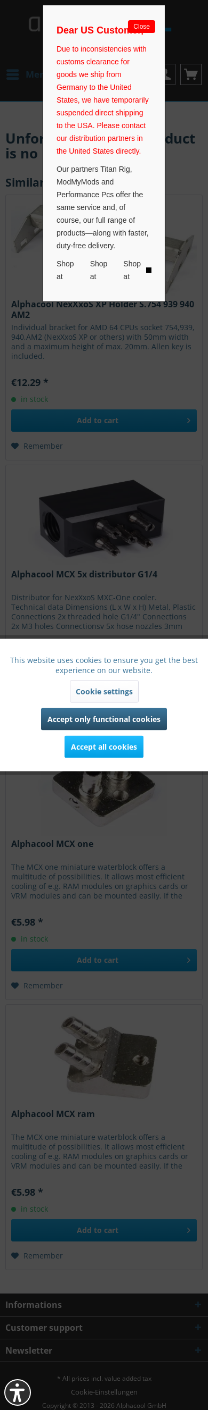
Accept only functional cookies (104, 719)
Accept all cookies (104, 747)
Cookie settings (104, 691)
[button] (17, 1392)
